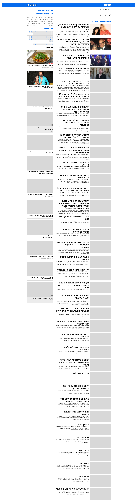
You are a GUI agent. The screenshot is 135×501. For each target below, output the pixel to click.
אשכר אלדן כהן (48, 19)
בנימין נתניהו (41, 17)
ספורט (95, 1)
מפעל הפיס (29, 19)
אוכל (68, 1)
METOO (49, 25)
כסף (73, 1)
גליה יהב (41, 19)
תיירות (57, 1)
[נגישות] (2, 2)
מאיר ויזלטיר (48, 23)
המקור (37, 19)
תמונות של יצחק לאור (44, 11)
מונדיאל (89, 1)
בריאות (63, 1)
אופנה (44, 1)
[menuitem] (100, 2)
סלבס (77, 1)
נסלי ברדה (28, 17)
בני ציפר (28, 21)
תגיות (107, 9)
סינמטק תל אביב (40, 23)
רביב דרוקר (43, 21)
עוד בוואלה (48, 48)
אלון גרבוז (32, 21)
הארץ (34, 17)
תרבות (83, 1)
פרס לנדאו (49, 17)
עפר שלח (49, 21)
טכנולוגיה (50, 1)
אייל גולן (38, 21)
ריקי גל (27, 23)
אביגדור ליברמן (30, 25)
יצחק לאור (101, 9)
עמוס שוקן (32, 23)
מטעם (33, 19)
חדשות (101, 1)
